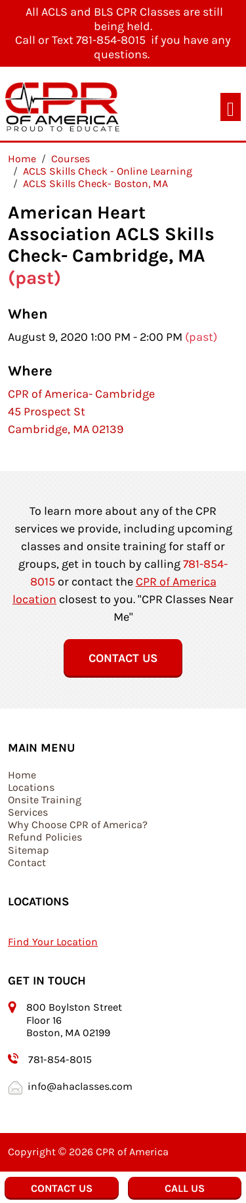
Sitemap (28, 850)
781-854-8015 (60, 1059)
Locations (31, 787)
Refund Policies (45, 837)
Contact (27, 862)
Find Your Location (53, 941)
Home (22, 775)
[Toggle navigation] (230, 107)
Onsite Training (44, 799)
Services (28, 812)
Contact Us (123, 658)
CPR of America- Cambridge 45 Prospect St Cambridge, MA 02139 (81, 411)
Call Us (185, 1188)
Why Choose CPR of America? (78, 824)
